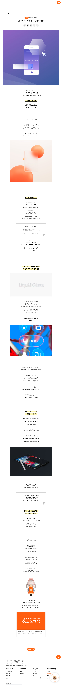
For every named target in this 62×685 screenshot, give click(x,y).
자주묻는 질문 (35, 675)
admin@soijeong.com (18, 665)
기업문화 (7, 678)
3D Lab (22, 671)
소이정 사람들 (8, 673)
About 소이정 (9, 671)
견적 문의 (35, 673)
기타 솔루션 (22, 673)
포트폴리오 (35, 671)
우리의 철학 (8, 675)
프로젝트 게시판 (37, 678)
